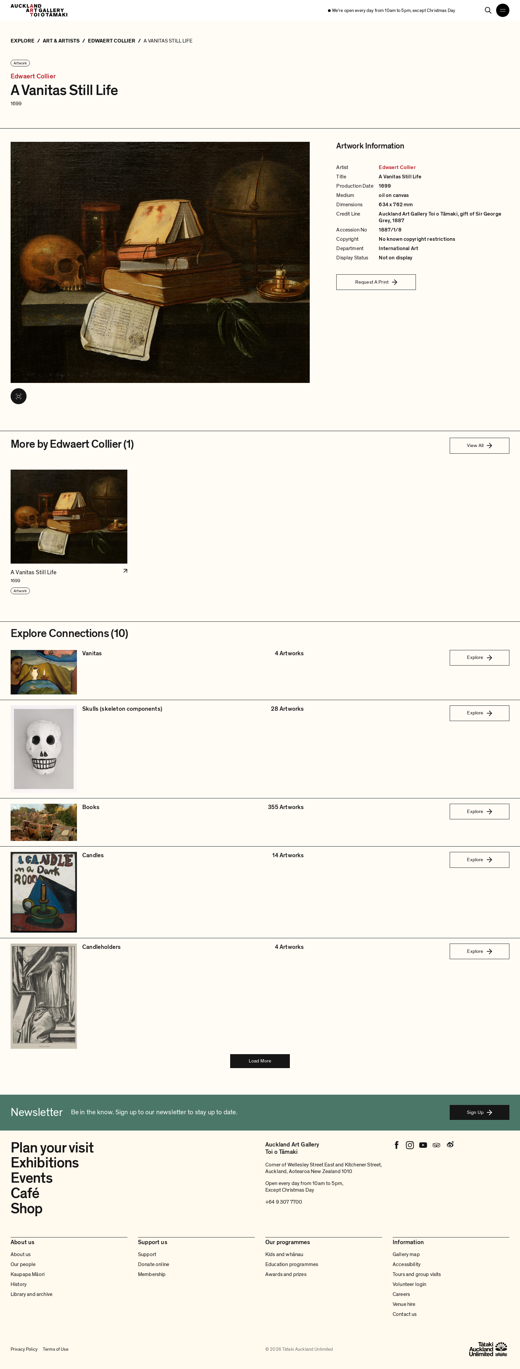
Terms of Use (55, 1349)
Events (31, 1178)
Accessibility (407, 1264)
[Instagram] (410, 1145)
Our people (23, 1264)
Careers (401, 1294)
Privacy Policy (24, 1349)
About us (21, 1254)
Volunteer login (409, 1284)
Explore (479, 657)
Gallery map (406, 1254)
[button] (69, 532)
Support (147, 1254)
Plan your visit (52, 1147)
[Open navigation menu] (502, 10)
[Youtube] (423, 1145)
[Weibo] (450, 1145)
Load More (260, 1060)
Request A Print (376, 282)
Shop (26, 1208)
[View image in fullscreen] (19, 396)
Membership (152, 1274)
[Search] (488, 10)
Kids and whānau (284, 1254)
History (19, 1284)
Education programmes (291, 1264)
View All (479, 445)
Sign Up (479, 1112)
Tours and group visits (417, 1274)
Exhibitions (45, 1162)
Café (25, 1193)
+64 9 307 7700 (283, 1202)
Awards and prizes (285, 1274)
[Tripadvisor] (436, 1145)
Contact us (405, 1314)
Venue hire (404, 1304)
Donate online (153, 1264)
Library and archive (31, 1294)
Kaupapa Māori (27, 1274)
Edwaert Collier (33, 76)
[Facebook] (397, 1145)
